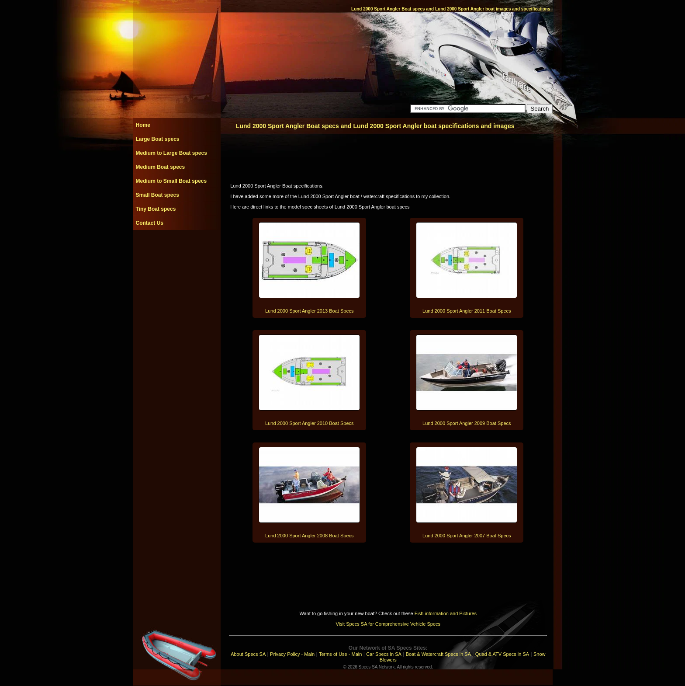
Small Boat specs (157, 195)
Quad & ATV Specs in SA (502, 654)
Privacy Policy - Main (292, 654)
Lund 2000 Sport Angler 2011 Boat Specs (466, 310)
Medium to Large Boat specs (171, 153)
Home (143, 125)
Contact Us (149, 223)
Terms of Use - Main (340, 654)
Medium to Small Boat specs (171, 181)
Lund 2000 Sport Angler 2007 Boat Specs (466, 535)
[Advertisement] (176, 249)
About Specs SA (248, 654)
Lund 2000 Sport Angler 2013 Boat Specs (309, 310)
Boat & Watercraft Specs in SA (438, 654)
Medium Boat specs (160, 167)
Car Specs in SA (383, 654)
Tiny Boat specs (156, 209)
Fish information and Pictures (446, 613)
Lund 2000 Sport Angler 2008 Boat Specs (309, 535)
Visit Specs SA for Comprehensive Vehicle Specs (388, 624)
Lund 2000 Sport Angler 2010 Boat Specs (309, 423)
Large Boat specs (158, 139)
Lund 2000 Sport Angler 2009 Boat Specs (466, 423)
